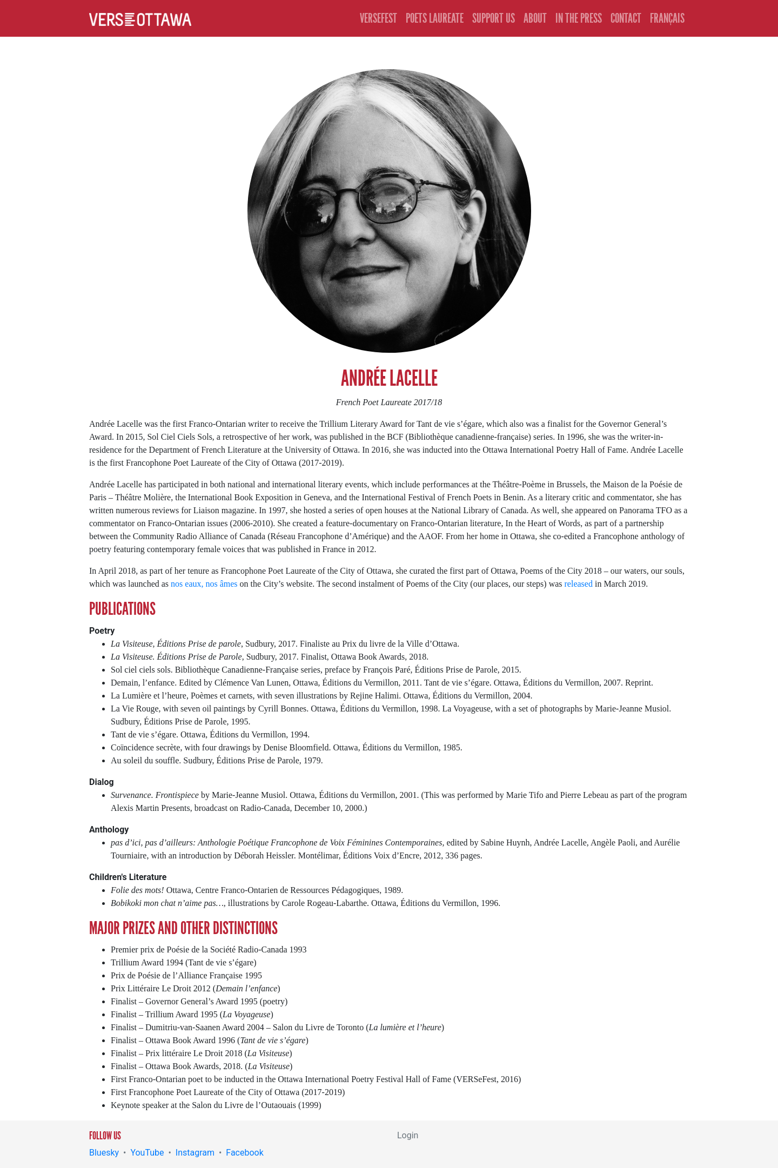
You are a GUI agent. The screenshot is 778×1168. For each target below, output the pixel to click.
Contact (626, 18)
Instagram (195, 1152)
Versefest (378, 18)
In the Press (578, 18)
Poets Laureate (435, 18)
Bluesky (104, 1152)
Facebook (244, 1152)
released (579, 583)
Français (667, 18)
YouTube (147, 1152)
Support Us (493, 18)
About (535, 18)
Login (407, 1135)
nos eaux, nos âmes (204, 583)
